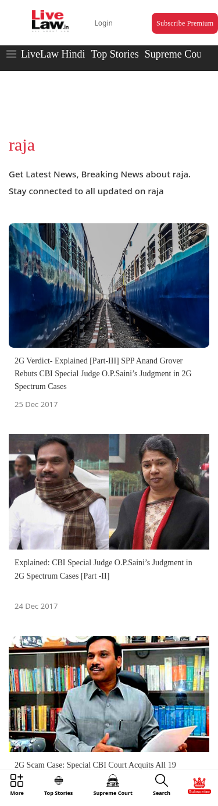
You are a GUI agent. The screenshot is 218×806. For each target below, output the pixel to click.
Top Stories (114, 54)
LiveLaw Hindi (53, 54)
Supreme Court (177, 54)
